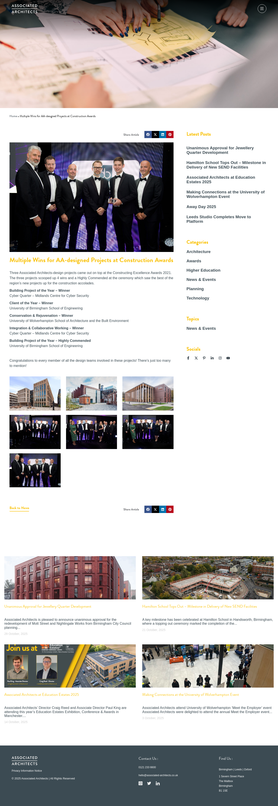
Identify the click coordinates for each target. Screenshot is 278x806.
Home (13, 116)
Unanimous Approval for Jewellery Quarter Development (220, 150)
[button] (148, 134)
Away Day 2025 (201, 206)
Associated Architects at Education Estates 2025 (41, 694)
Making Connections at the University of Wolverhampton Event (225, 194)
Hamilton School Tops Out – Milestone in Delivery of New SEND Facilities (226, 164)
